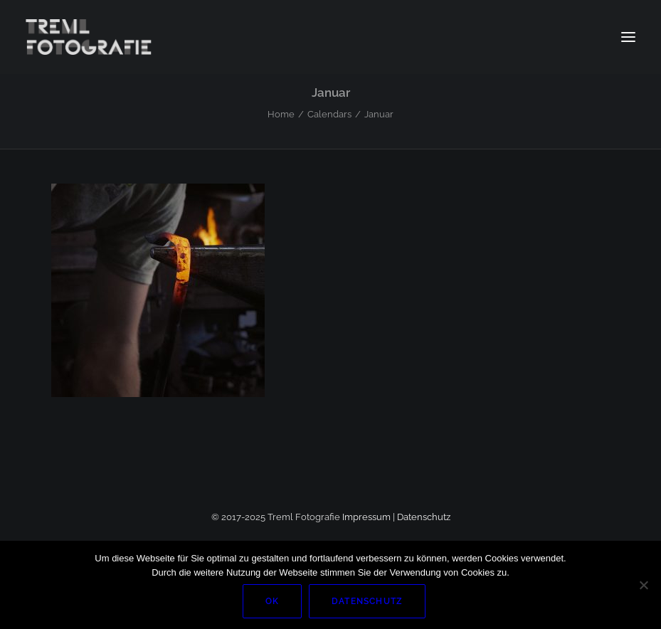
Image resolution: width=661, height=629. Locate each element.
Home (281, 114)
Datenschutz (423, 517)
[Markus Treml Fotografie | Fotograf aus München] (90, 37)
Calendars (329, 114)
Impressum (366, 517)
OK (272, 601)
